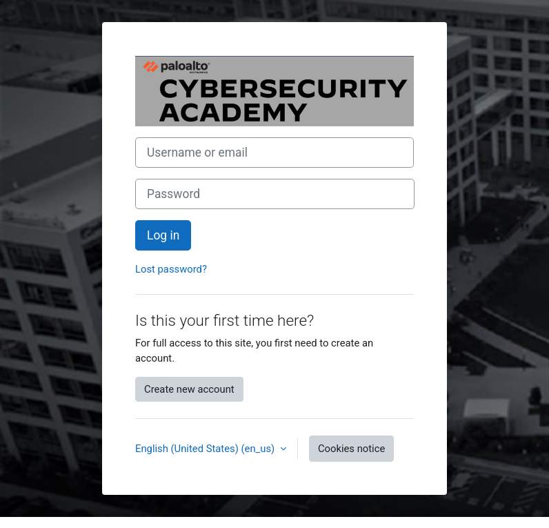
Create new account (189, 389)
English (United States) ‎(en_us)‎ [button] (206, 448)
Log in (163, 235)
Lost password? (171, 269)
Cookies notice (351, 448)
